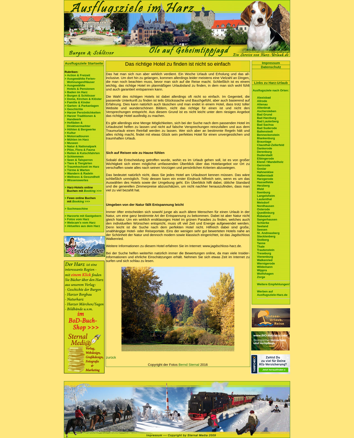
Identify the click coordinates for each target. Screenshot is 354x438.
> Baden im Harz (76, 92)
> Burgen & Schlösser (80, 95)
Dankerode (264, 148)
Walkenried (264, 260)
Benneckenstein (268, 135)
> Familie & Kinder (77, 102)
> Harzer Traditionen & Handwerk (80, 117)
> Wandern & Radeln (79, 173)
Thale (261, 246)
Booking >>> (92, 190)
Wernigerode (266, 263)
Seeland (262, 226)
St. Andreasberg (268, 233)
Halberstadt (265, 175)
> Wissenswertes (76, 180)
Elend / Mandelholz (270, 162)
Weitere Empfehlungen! (273, 284)
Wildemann (264, 267)
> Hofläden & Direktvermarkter (78, 124)
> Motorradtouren (77, 136)
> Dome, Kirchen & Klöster (83, 99)
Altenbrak (263, 107)
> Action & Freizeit (77, 75)
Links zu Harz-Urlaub (271, 83)
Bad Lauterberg (268, 121)
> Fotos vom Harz (77, 219)
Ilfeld (260, 189)
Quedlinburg (265, 212)
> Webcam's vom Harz (80, 222)
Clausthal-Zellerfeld (270, 145)
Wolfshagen (265, 273)
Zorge (261, 277)
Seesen (262, 229)
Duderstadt (264, 155)
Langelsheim (266, 195)
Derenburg (264, 151)
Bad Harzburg (266, 118)
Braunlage (264, 141)
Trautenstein (265, 250)
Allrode (262, 101)
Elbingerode (265, 158)
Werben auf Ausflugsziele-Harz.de (272, 293)
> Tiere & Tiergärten (78, 163)
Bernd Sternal (189, 364)
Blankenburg (266, 138)
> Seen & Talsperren (79, 160)
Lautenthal (264, 199)
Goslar (261, 168)
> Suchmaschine (76, 208)
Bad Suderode (267, 128)
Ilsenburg (263, 192)
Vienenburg (265, 256)
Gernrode (263, 165)
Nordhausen (265, 206)
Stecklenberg (266, 236)
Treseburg (264, 253)
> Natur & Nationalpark (80, 146)
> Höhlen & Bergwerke (80, 129)
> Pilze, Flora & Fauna (80, 149)
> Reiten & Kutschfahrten (82, 153)
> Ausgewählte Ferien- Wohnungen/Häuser (80, 80)
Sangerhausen (267, 219)
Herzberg (263, 185)
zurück (111, 357)
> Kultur (70, 132)
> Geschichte (74, 109)
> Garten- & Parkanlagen (82, 105)
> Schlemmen (74, 156)
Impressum (271, 63)
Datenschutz (271, 67)
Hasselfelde (265, 182)
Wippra (262, 270)
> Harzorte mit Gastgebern (83, 216)
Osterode (263, 209)
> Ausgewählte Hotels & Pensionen (80, 87)
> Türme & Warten (77, 170)
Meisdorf (263, 202)
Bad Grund (264, 114)
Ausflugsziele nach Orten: (271, 90)
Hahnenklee (265, 172)
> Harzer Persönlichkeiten (82, 112)
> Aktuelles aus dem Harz (83, 226)
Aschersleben (266, 111)
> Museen (71, 143)
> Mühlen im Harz (77, 139)
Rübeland (263, 216)
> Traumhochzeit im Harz (82, 166)
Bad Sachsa (265, 124)
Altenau (262, 104)
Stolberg (263, 239)
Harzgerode (265, 179)
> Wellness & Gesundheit (82, 176)
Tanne (261, 243)
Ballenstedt (265, 131)
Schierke (263, 223)
